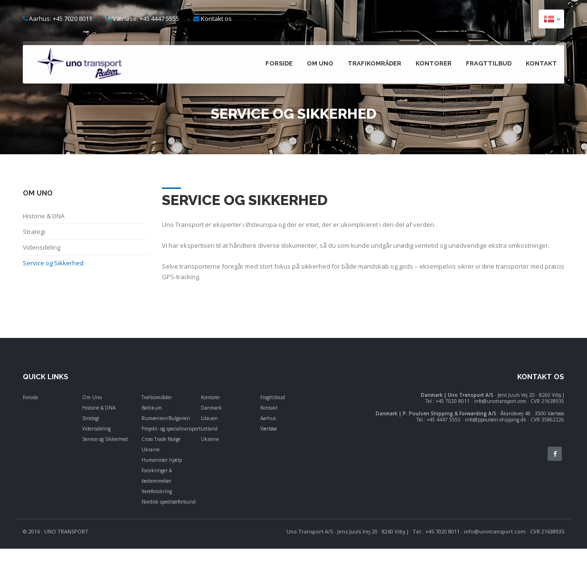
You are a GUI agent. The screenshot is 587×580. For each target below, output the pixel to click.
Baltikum (152, 407)
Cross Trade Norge (161, 439)
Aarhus (268, 418)
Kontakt (541, 63)
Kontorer (434, 63)
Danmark (211, 407)
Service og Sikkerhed (105, 439)
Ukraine (151, 449)
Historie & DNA (98, 407)
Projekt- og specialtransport (171, 428)
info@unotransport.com (495, 531)
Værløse (268, 428)
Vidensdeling (96, 428)
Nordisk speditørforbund (169, 501)
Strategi (90, 418)
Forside (279, 63)
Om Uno (320, 63)
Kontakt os (216, 18)
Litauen (209, 418)
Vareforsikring (157, 491)
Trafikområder (374, 63)
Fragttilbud (488, 63)
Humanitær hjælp (162, 460)
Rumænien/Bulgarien (166, 418)
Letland (209, 428)
